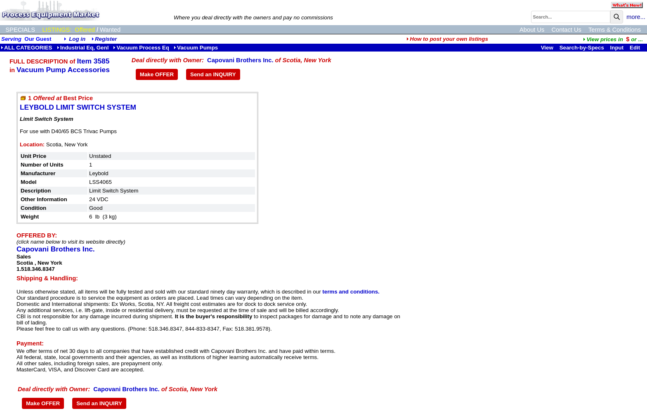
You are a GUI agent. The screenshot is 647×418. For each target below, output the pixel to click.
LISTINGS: (56, 29)
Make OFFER (157, 74)
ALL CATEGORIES (26, 48)
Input (617, 48)
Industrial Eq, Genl (83, 48)
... (612, 39)
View (547, 48)
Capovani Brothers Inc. (240, 60)
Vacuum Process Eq (141, 48)
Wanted (110, 29)
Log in (77, 39)
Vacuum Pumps (196, 48)
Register (106, 39)
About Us (531, 29)
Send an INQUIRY (213, 74)
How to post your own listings (447, 39)
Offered (85, 29)
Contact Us (566, 29)
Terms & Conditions (614, 29)
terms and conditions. (350, 292)
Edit (636, 48)
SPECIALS (20, 29)
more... (635, 17)
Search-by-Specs (582, 48)
